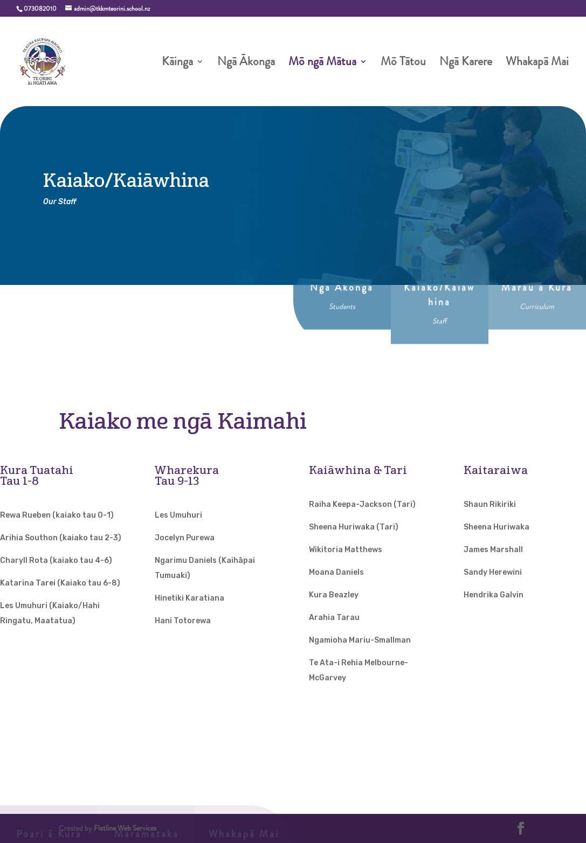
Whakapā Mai (537, 63)
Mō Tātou (403, 63)
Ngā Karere (465, 63)
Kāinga (177, 63)
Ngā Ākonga (246, 63)
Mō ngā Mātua (322, 63)
